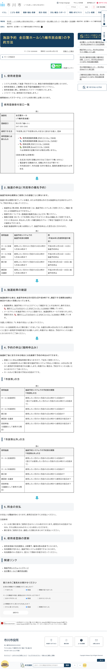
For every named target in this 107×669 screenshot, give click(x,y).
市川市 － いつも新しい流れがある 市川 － (21, 21)
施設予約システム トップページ (16, 568)
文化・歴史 (64, 21)
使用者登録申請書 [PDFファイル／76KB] (39, 138)
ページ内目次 (9, 57)
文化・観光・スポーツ (58, 12)
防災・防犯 (43, 12)
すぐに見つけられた (12, 607)
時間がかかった (44, 607)
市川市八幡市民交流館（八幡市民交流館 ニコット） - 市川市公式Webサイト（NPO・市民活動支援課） (92, 59)
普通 (29, 590)
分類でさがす (41, 21)
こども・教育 (15, 12)
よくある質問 (81, 643)
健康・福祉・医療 (29, 12)
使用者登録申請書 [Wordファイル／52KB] (40, 141)
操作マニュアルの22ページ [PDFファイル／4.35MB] (28, 309)
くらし (4, 12)
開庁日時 (66, 643)
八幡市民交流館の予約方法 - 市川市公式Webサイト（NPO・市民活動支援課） (92, 77)
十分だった (9, 590)
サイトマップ (7, 655)
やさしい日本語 (78, 3)
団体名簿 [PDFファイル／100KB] (36, 144)
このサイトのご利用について (19, 655)
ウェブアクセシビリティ (34, 655)
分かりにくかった (45, 598)
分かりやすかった (11, 598)
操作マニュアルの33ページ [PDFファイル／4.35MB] (38, 315)
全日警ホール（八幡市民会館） (16, 571)
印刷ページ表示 (68, 51)
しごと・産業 (90, 12)
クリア (84, 665)
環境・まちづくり (75, 12)
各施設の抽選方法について (32, 214)
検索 (67, 665)
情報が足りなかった (46, 590)
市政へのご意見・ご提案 (48, 655)
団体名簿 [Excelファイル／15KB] (36, 147)
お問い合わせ (96, 643)
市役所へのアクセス (51, 643)
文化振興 (72, 21)
